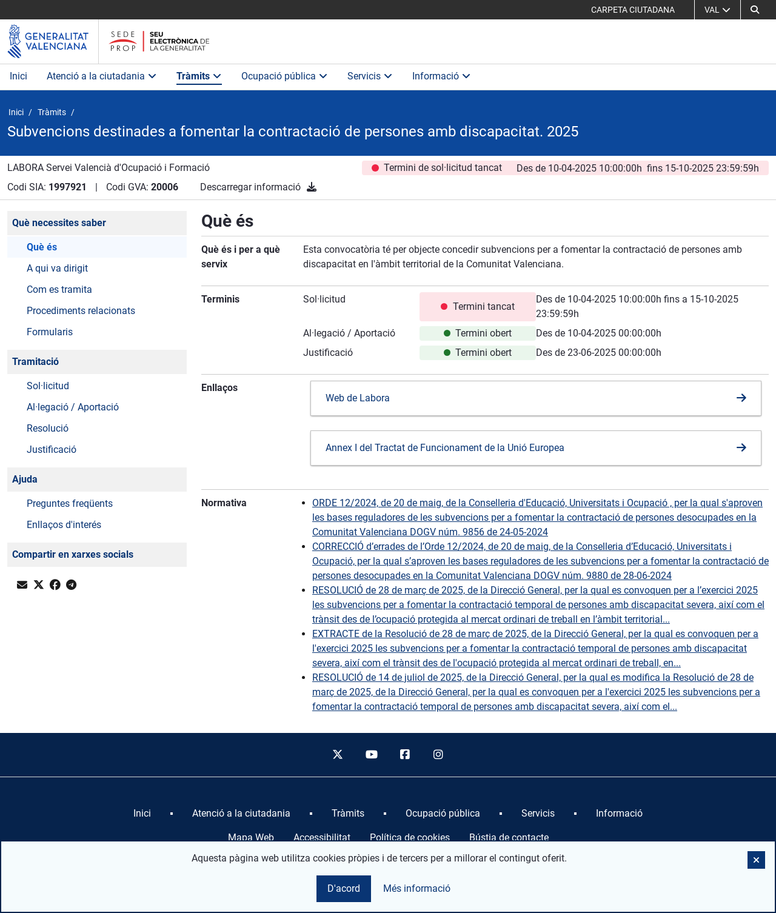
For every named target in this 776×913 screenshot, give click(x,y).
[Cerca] (755, 10)
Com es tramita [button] (59, 289)
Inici (18, 76)
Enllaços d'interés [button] (64, 524)
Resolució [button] (48, 428)
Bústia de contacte (509, 837)
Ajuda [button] (25, 479)
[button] (756, 860)
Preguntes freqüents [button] (70, 503)
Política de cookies (410, 837)
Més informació (416, 888)
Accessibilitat (321, 837)
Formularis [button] (50, 332)
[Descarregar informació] (311, 187)
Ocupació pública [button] (284, 76)
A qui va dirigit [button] (57, 268)
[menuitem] (142, 813)
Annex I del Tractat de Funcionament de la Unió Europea (445, 447)
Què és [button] (42, 247)
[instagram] (439, 755)
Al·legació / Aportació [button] (73, 407)
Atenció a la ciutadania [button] (102, 76)
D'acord (343, 888)
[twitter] (338, 755)
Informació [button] (441, 76)
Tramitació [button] (35, 361)
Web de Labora (358, 398)
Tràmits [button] (199, 76)
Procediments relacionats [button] (81, 310)
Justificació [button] (51, 449)
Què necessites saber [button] (59, 223)
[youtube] (371, 755)
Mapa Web (251, 837)
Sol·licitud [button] (48, 386)
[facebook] (405, 755)
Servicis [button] (370, 76)
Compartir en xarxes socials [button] (72, 554)
